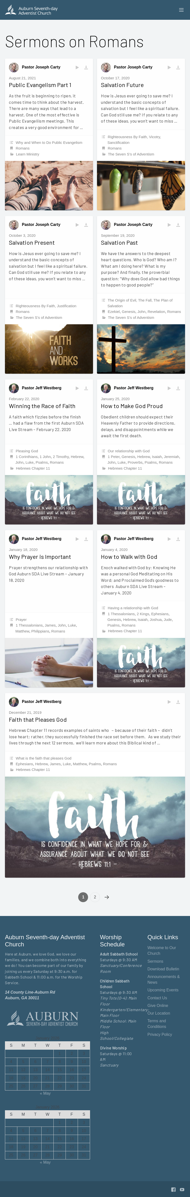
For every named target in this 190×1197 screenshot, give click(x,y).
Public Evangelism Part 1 (40, 84)
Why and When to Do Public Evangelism (49, 142)
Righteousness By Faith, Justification (46, 306)
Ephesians (159, 614)
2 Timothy (61, 457)
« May (45, 1093)
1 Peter (114, 457)
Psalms (42, 462)
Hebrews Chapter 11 (33, 468)
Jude (168, 619)
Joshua (156, 619)
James (50, 625)
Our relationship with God (129, 451)
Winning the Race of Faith (42, 405)
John (142, 311)
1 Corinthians (27, 457)
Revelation (156, 311)
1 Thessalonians (29, 625)
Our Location (158, 1013)
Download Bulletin (163, 969)
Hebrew (77, 457)
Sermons (155, 961)
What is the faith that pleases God (43, 758)
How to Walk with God (129, 556)
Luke (29, 462)
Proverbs (135, 462)
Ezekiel (114, 311)
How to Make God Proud (132, 405)
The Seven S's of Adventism (131, 154)
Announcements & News (163, 979)
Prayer (21, 619)
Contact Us (157, 998)
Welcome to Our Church (161, 951)
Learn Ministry (27, 154)
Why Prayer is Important (40, 556)
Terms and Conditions (156, 1024)
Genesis (128, 311)
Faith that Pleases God (38, 719)
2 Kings (143, 614)
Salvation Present (32, 242)
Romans (23, 148)
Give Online (157, 1005)
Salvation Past (119, 242)
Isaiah (157, 457)
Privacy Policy (159, 1034)
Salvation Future (122, 84)
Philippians (40, 631)
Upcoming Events (162, 990)
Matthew (22, 631)
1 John (45, 457)
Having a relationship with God (133, 608)
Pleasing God (27, 451)
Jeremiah (171, 457)
